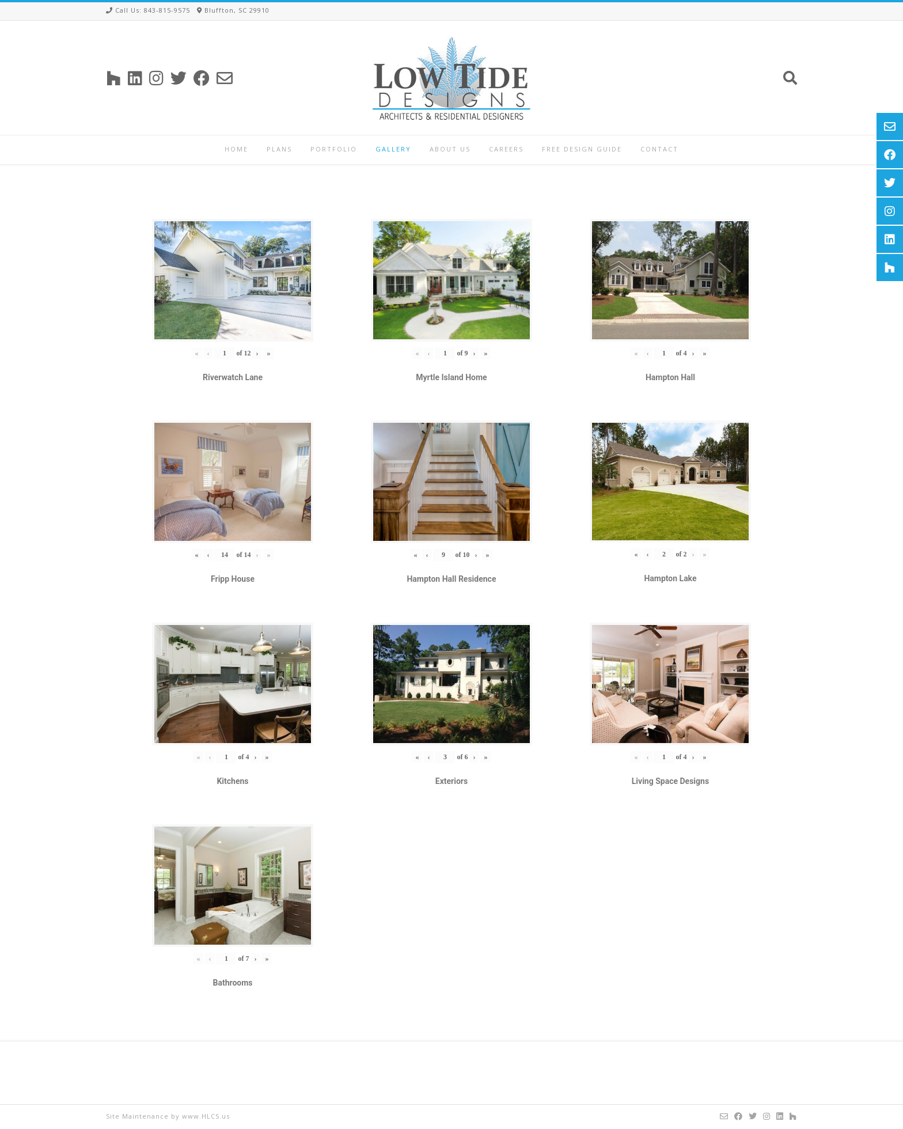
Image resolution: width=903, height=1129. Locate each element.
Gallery (393, 149)
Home (236, 149)
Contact (659, 149)
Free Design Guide (582, 149)
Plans (279, 149)
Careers (506, 149)
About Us (450, 149)
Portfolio (333, 149)
